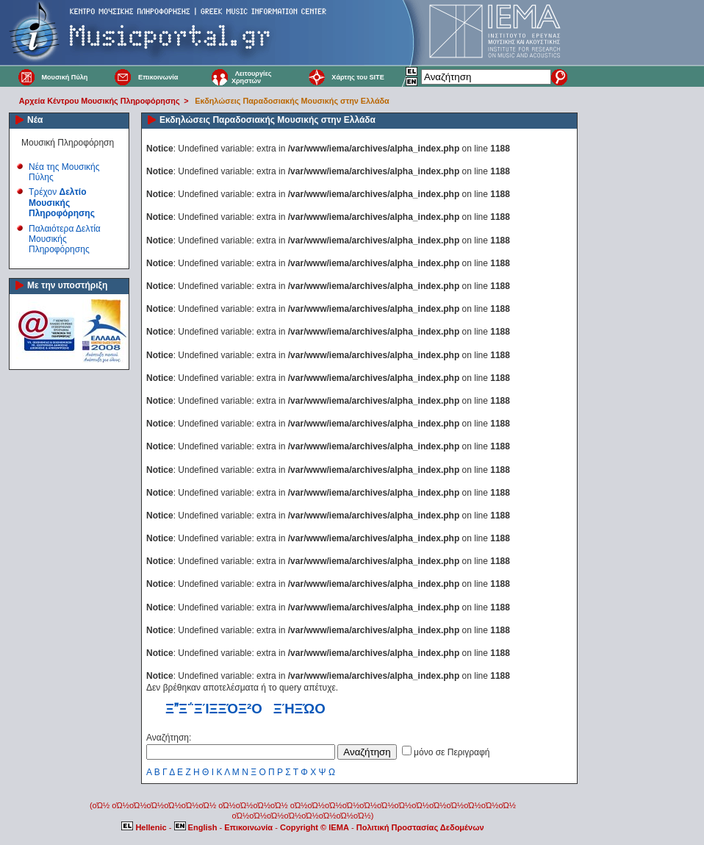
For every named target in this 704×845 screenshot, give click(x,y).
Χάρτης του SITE (357, 77)
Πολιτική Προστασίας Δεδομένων (420, 827)
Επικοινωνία (158, 77)
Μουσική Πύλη (64, 77)
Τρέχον (62, 202)
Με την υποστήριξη (67, 285)
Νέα (35, 120)
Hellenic (144, 827)
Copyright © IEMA (314, 827)
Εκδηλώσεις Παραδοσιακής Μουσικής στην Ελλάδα (292, 100)
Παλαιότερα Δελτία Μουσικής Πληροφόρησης (65, 239)
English (197, 827)
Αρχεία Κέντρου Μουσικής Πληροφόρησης (99, 100)
